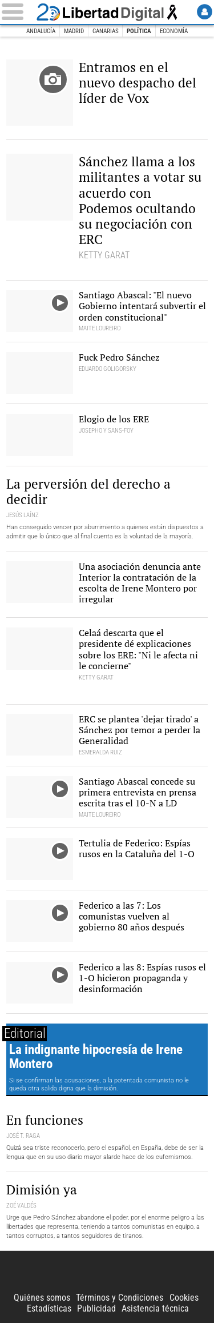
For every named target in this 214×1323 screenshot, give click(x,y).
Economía (174, 31)
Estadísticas (49, 1308)
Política (139, 31)
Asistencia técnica (155, 1308)
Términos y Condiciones (119, 1297)
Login (204, 11)
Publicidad (96, 1308)
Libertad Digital (107, 12)
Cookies (184, 1297)
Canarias (105, 31)
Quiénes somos (42, 1297)
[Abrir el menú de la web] (17, 11)
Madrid (74, 31)
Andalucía (40, 31)
